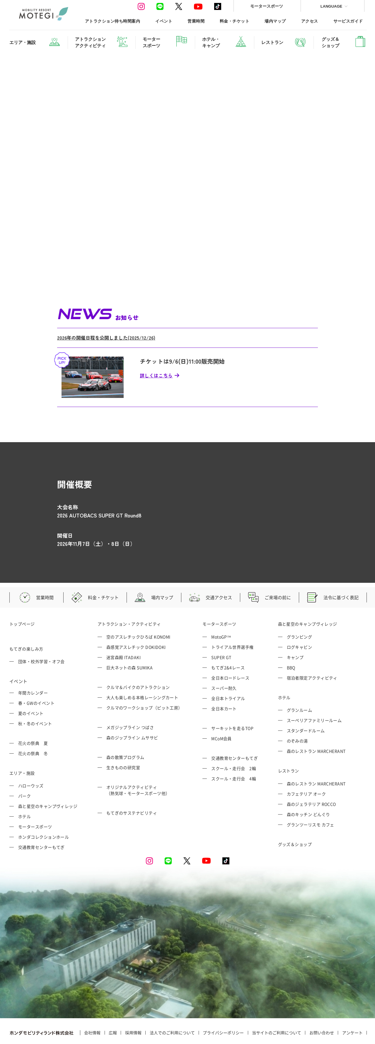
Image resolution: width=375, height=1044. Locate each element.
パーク (24, 773)
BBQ (291, 644)
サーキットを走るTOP (232, 705)
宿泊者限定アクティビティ (312, 655)
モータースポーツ (266, 6)
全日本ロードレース (230, 655)
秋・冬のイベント (35, 700)
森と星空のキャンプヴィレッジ (47, 783)
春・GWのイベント (36, 680)
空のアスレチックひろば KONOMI (138, 613)
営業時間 (196, 21)
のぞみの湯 (297, 718)
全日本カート (224, 685)
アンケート (352, 1010)
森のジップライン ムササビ (132, 714)
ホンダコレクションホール (43, 814)
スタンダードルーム (306, 708)
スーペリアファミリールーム (314, 697)
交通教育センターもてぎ (41, 824)
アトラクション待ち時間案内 (112, 21)
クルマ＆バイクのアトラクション (138, 664)
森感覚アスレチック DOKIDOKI (136, 624)
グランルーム (299, 687)
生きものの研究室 (123, 744)
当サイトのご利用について (276, 1010)
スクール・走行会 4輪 (233, 755)
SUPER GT (221, 634)
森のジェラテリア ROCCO (311, 781)
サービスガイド (348, 21)
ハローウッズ (31, 763)
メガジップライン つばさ (130, 704)
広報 (113, 1010)
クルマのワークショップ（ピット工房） (144, 684)
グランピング (299, 613)
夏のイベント (31, 690)
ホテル (24, 793)
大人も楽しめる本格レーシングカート (142, 674)
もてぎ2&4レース (228, 644)
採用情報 (133, 1010)
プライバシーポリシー (223, 1010)
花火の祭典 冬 (33, 730)
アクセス (309, 21)
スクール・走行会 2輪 (233, 745)
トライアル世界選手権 (232, 624)
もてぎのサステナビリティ (131, 790)
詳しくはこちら (156, 352)
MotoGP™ (221, 613)
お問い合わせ (321, 1010)
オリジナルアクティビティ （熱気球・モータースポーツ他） (138, 767)
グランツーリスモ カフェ (310, 801)
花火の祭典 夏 (33, 720)
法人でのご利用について (172, 1010)
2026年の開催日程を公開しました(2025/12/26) (106, 314)
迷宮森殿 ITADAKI (123, 634)
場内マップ (275, 21)
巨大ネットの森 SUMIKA (129, 644)
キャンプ (295, 634)
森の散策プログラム (125, 734)
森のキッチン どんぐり (308, 791)
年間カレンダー (33, 669)
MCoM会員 (221, 715)
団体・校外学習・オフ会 (41, 638)
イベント (163, 21)
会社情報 (92, 1010)
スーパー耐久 (224, 665)
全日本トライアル (228, 675)
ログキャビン (299, 624)
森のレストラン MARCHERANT (316, 728)
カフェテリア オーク (306, 771)
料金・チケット (234, 21)
